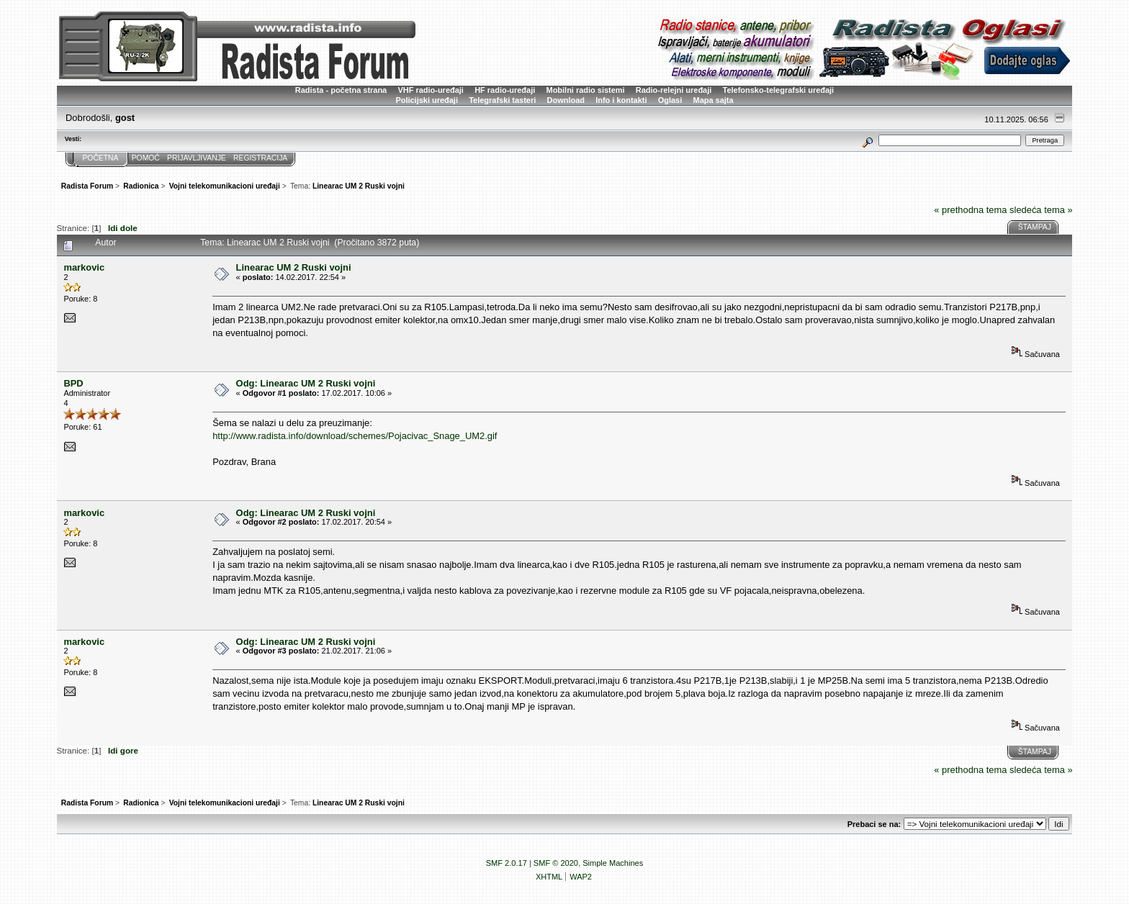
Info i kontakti (621, 100)
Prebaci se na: (874, 824)
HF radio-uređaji (504, 90)
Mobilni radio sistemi (585, 90)
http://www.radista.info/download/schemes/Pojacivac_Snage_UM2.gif (354, 435)
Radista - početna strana (341, 90)
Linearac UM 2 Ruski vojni (293, 267)
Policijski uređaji (426, 100)
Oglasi (670, 100)
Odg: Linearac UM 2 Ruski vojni (306, 383)
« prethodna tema (970, 209)
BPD (73, 383)
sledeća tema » (1041, 209)
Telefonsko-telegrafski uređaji (779, 90)
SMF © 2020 (556, 863)
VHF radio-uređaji (430, 90)
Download (566, 100)
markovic (83, 267)
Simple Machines (613, 863)
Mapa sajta (713, 100)
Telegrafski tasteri (502, 100)
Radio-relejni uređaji (673, 90)
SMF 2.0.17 (506, 863)
